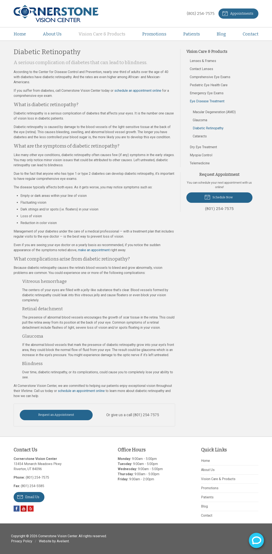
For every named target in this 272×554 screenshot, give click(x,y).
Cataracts (200, 136)
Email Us (28, 497)
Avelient (63, 541)
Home (20, 34)
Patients (191, 34)
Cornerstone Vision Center (57, 536)
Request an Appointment (56, 415)
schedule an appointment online (137, 91)
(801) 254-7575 (200, 13)
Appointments (237, 13)
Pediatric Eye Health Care (209, 85)
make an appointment (94, 250)
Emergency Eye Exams (207, 93)
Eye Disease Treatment (207, 101)
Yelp (31, 509)
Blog (221, 34)
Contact (250, 34)
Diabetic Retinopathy (208, 128)
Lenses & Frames (203, 61)
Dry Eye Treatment (203, 147)
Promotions (154, 34)
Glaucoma (200, 120)
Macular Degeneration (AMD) (214, 112)
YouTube (24, 509)
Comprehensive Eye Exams (210, 77)
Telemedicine (200, 163)
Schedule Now (218, 197)
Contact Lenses (201, 69)
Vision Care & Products (101, 34)
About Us (52, 34)
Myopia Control (201, 155)
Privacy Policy (21, 541)
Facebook (17, 509)
